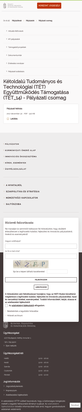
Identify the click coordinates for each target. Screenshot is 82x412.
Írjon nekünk (11, 346)
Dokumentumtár (15, 55)
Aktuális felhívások (15, 31)
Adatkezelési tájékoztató (17, 395)
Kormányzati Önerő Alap (20, 150)
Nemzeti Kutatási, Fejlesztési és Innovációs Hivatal (33, 323)
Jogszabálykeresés (14, 386)
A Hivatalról (14, 185)
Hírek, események (15, 163)
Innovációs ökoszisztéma (21, 157)
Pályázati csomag (45, 21)
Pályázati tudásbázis (16, 71)
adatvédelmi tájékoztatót (23, 305)
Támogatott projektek (17, 47)
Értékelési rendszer (16, 63)
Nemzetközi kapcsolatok (22, 198)
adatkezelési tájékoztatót (19, 302)
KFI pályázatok (14, 39)
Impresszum (11, 390)
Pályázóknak (17, 21)
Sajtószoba (13, 204)
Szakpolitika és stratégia (23, 191)
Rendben (75, 405)
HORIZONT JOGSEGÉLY (49, 6)
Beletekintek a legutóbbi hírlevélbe (22, 311)
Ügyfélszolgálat (15, 169)
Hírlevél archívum (15, 315)
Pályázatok (30, 21)
